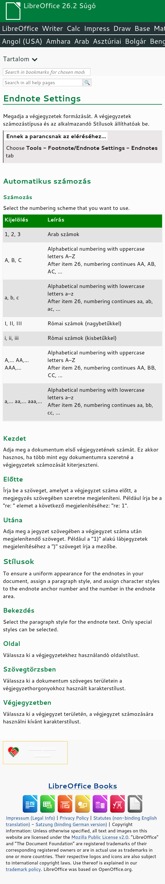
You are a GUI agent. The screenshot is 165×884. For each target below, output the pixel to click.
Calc (73, 28)
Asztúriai (107, 41)
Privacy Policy (74, 818)
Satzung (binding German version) (71, 824)
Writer (52, 28)
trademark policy (23, 869)
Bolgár (135, 41)
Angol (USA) (22, 41)
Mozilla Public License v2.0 (100, 837)
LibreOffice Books (82, 786)
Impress (97, 28)
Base (142, 28)
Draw (122, 28)
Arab (81, 41)
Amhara (58, 41)
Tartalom (16, 58)
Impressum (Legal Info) (30, 818)
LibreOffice (20, 28)
